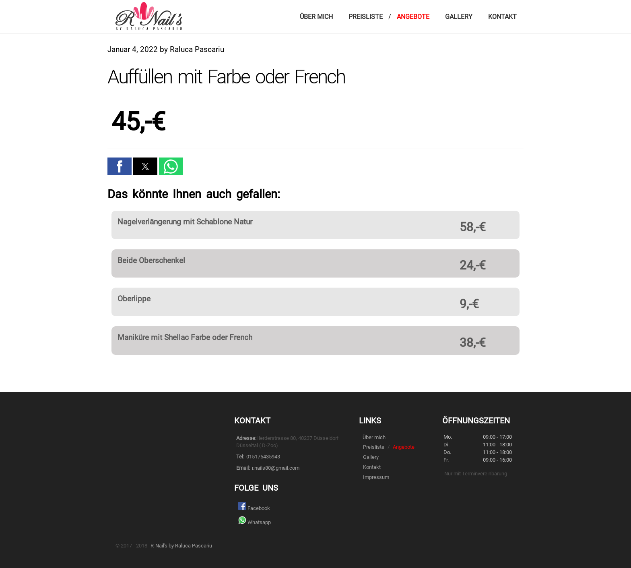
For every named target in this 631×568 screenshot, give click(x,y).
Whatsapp (254, 521)
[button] (119, 166)
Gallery (458, 17)
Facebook (254, 507)
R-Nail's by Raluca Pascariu (181, 546)
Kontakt (502, 17)
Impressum (376, 477)
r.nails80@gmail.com (275, 468)
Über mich (316, 17)
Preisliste (365, 17)
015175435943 (263, 457)
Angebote (413, 17)
